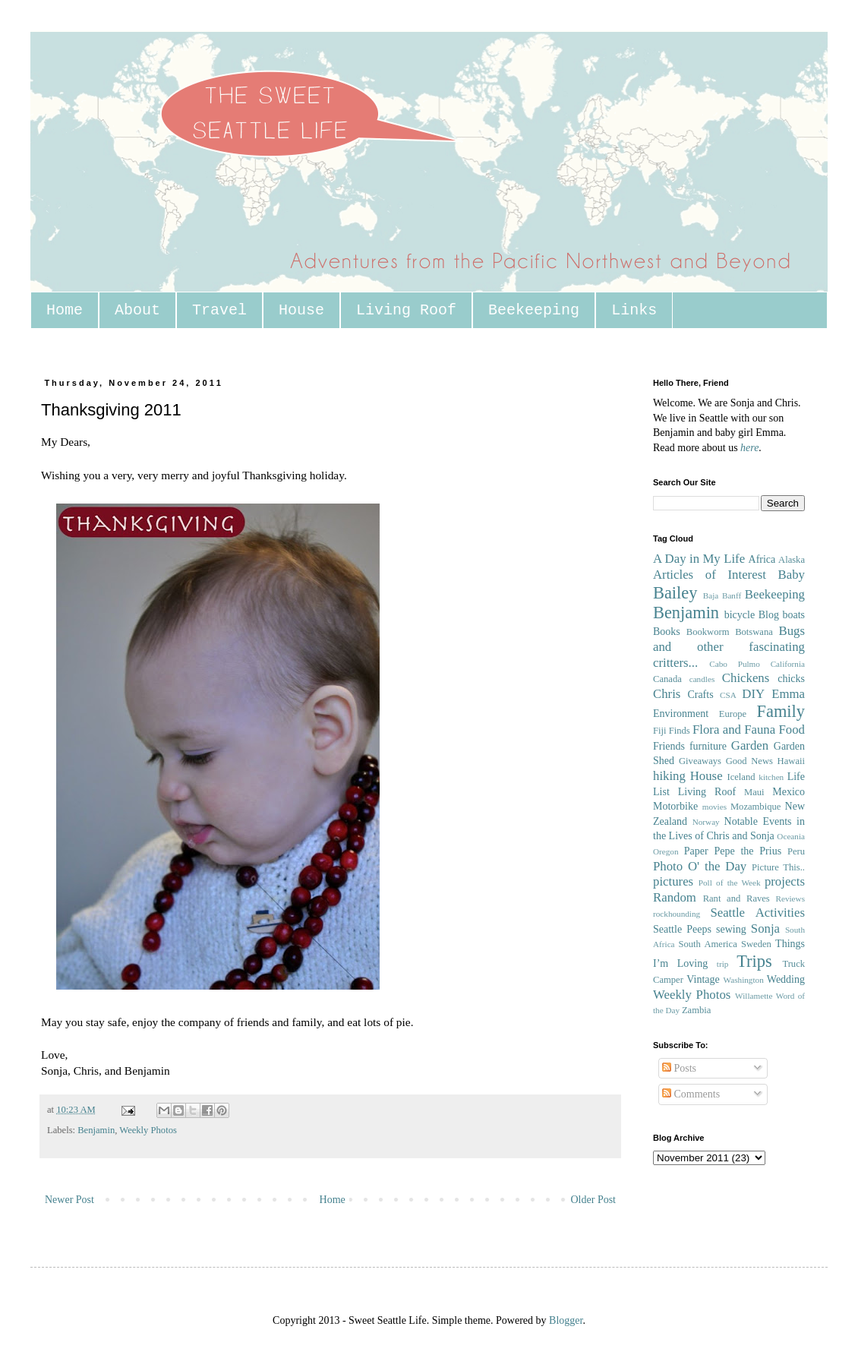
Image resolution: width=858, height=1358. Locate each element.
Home (64, 310)
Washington (744, 979)
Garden (749, 745)
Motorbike (675, 806)
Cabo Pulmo (734, 663)
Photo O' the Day (699, 866)
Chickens (745, 678)
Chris (666, 694)
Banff (731, 595)
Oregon (666, 851)
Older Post (594, 1199)
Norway (706, 821)
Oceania (791, 836)
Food (791, 729)
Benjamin (96, 1130)
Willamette (753, 995)
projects (785, 881)
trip (723, 963)
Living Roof (406, 310)
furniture (708, 746)
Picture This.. (778, 867)
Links (634, 310)
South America (707, 944)
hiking (669, 776)
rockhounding (676, 913)
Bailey (675, 592)
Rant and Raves (736, 898)
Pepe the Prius (747, 851)
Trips (754, 961)
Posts (679, 1068)
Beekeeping (533, 310)
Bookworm (708, 632)
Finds (679, 730)
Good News (749, 761)
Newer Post (69, 1199)
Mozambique (755, 806)
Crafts (700, 694)
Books (666, 631)
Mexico (788, 791)
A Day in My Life (699, 558)
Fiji (660, 730)
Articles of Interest (709, 574)
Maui (754, 792)
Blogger (565, 1320)
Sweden (756, 944)
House (301, 310)
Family (781, 711)
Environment (680, 713)
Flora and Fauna (733, 729)
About (137, 310)
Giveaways (700, 761)
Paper (696, 851)
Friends (669, 746)
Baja (711, 595)
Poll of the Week (730, 882)
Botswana (754, 632)
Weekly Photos (148, 1130)
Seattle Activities (757, 912)
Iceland (741, 777)
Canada (667, 679)
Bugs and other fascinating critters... (729, 646)
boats (793, 615)
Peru (796, 851)
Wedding (786, 979)
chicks (791, 678)
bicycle (739, 615)
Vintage (702, 979)
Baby (791, 574)
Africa (762, 559)
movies (714, 806)
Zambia (696, 1010)
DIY (753, 694)
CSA (728, 695)
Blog (769, 615)
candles (702, 679)
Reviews (790, 898)
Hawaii (791, 761)
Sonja (765, 928)
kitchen (771, 777)
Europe (732, 714)
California (788, 663)
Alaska (791, 559)
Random (674, 897)
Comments (691, 1094)
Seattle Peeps (682, 929)
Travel (219, 310)
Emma (788, 694)
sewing (731, 929)
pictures (673, 881)
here (749, 447)
